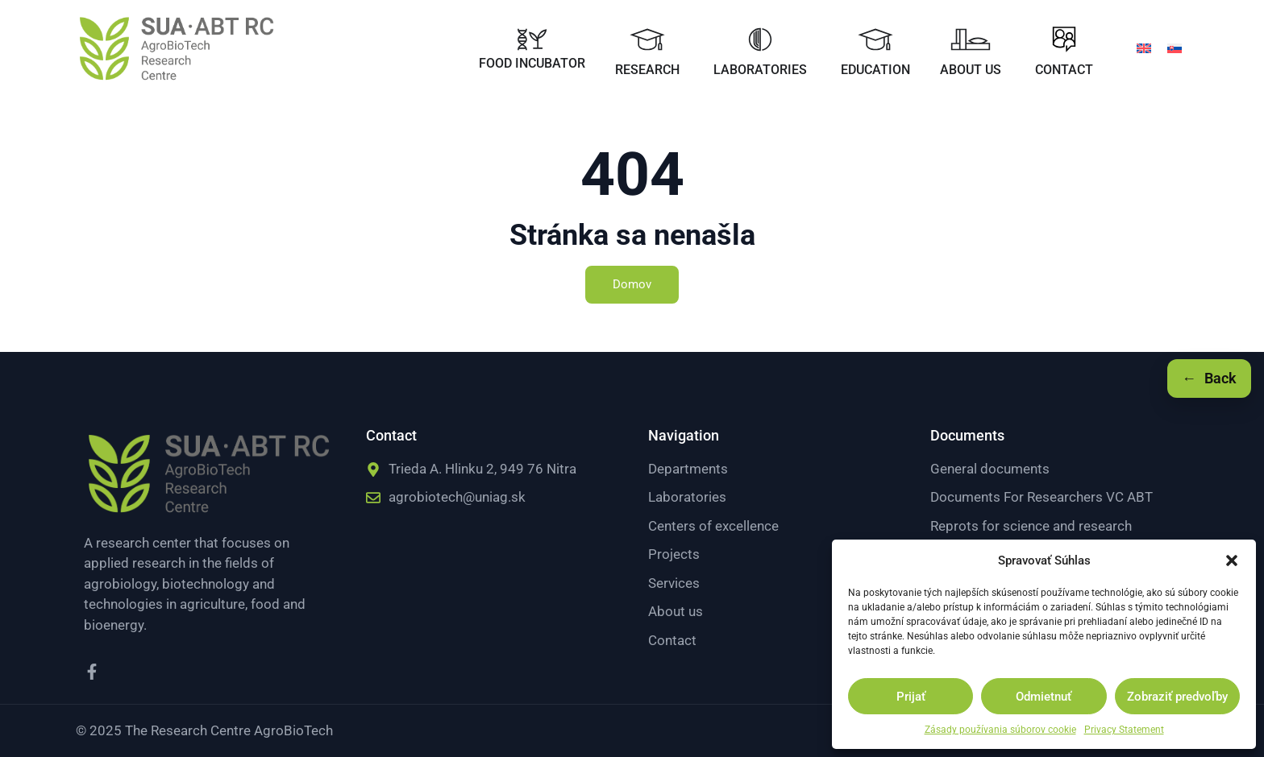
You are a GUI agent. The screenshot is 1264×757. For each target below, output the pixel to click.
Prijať (910, 696)
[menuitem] (1144, 47)
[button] (1232, 560)
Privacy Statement (1124, 729)
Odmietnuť (1043, 696)
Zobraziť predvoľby (1177, 696)
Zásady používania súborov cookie (1000, 729)
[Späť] (1209, 378)
